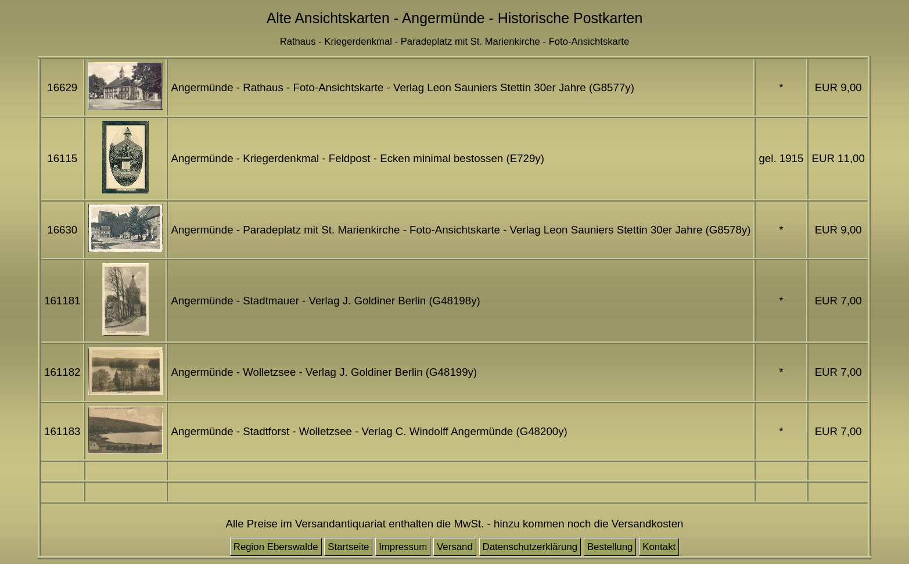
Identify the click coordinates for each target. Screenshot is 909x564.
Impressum (403, 546)
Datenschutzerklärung (530, 546)
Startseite (348, 546)
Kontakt (659, 546)
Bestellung (610, 546)
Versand (455, 546)
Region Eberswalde (275, 546)
